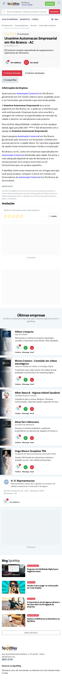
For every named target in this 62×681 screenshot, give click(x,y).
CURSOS (35, 19)
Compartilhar (10, 80)
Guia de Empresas (21, 25)
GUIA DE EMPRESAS (10, 19)
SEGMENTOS (25, 19)
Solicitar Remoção (12, 73)
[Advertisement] (31, 239)
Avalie (53, 216)
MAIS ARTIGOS (31, 632)
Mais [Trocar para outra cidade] (54, 19)
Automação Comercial (47, 25)
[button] (4, 4)
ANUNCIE (50, 4)
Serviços (34, 25)
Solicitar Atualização (34, 73)
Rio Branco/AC (7, 25)
